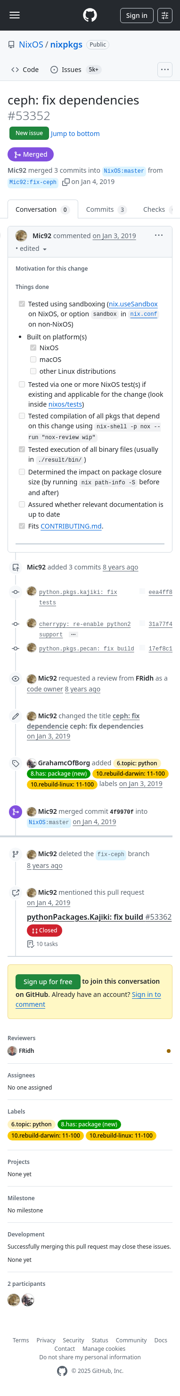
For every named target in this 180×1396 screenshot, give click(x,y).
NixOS (31, 44)
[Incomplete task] (33, 359)
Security (73, 1340)
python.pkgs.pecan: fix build (86, 649)
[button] (66, 181)
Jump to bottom (75, 133)
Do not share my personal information (90, 1357)
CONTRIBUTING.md (71, 525)
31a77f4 (160, 624)
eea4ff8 (160, 592)
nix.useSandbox (133, 303)
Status (100, 1340)
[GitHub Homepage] (62, 1371)
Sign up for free (48, 981)
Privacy (46, 1340)
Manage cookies (103, 1349)
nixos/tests (65, 404)
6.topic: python (137, 763)
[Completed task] (22, 304)
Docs (160, 1340)
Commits (106, 210)
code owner (45, 688)
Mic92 (17, 170)
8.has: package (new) (59, 774)
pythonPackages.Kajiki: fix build (99, 917)
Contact (65, 1349)
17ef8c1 (160, 649)
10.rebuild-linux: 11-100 (62, 784)
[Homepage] (90, 15)
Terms (21, 1340)
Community (131, 1340)
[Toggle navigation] (15, 15)
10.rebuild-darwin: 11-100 (130, 774)
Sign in (136, 15)
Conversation (43, 210)
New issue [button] (29, 133)
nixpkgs (66, 44)
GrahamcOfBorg (64, 762)
